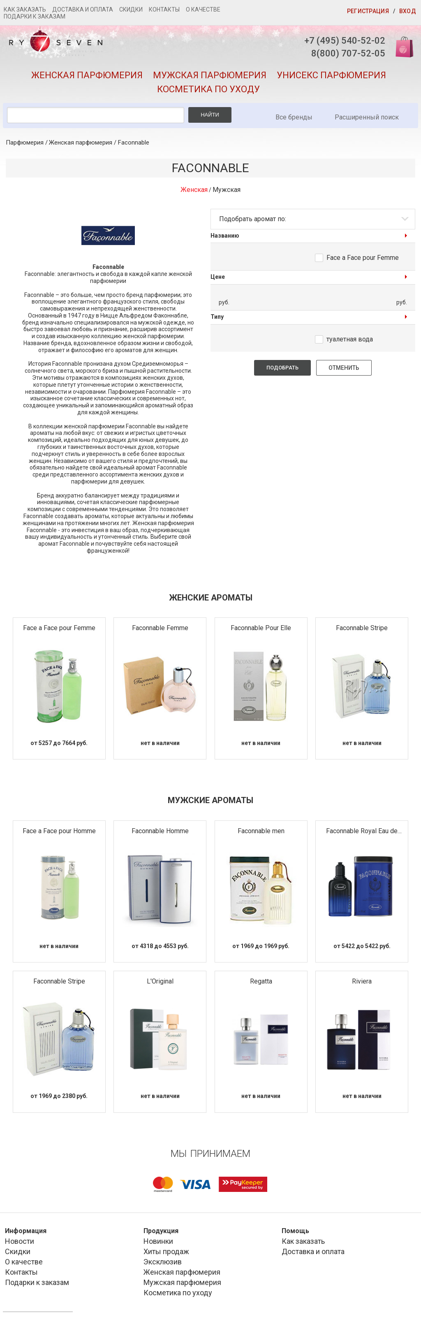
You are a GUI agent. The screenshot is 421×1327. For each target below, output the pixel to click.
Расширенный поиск (367, 117)
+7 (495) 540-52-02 (344, 40)
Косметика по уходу (208, 89)
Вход (407, 11)
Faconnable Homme (160, 831)
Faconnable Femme (160, 628)
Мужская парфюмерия (209, 75)
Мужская (227, 190)
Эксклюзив (162, 1261)
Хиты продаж (166, 1251)
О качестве (203, 9)
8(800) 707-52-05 (348, 53)
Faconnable (133, 142)
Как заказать (25, 9)
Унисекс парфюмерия (331, 75)
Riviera (362, 981)
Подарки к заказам (34, 16)
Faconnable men (261, 831)
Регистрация (368, 11)
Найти (210, 115)
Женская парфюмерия (87, 75)
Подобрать (282, 367)
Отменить (343, 367)
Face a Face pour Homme (59, 831)
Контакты (164, 9)
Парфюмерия (25, 142)
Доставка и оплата (82, 9)
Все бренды (293, 117)
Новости (19, 1241)
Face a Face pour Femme (362, 258)
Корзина (401, 46)
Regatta (261, 981)
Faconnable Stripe (362, 628)
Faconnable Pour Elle (261, 628)
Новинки (158, 1241)
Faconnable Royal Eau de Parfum (362, 831)
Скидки (131, 9)
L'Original (160, 981)
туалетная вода (349, 339)
